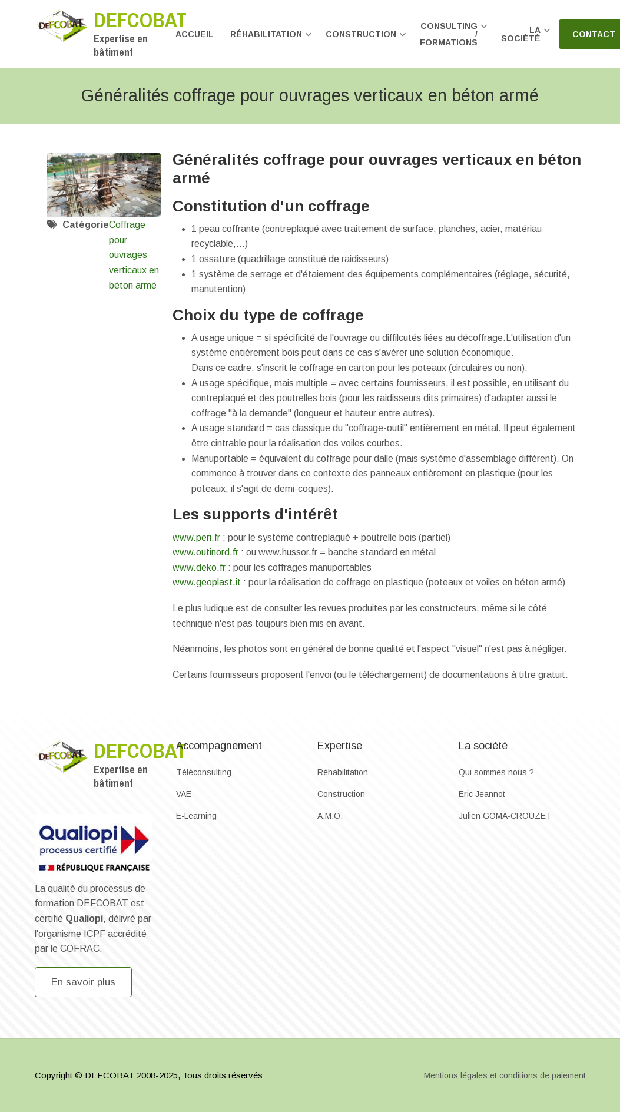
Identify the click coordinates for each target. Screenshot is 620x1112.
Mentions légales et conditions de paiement (505, 1075)
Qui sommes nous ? (496, 772)
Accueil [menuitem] (194, 34)
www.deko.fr (199, 567)
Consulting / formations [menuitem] (454, 39)
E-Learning (196, 815)
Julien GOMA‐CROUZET (505, 815)
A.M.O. (330, 815)
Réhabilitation (342, 772)
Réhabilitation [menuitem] (271, 39)
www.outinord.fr (205, 552)
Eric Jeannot (482, 794)
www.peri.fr (196, 537)
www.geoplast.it (207, 582)
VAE (183, 794)
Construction (341, 794)
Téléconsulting (203, 772)
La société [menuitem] (526, 39)
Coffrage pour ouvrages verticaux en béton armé (134, 255)
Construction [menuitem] (366, 39)
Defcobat (140, 20)
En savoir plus (83, 982)
